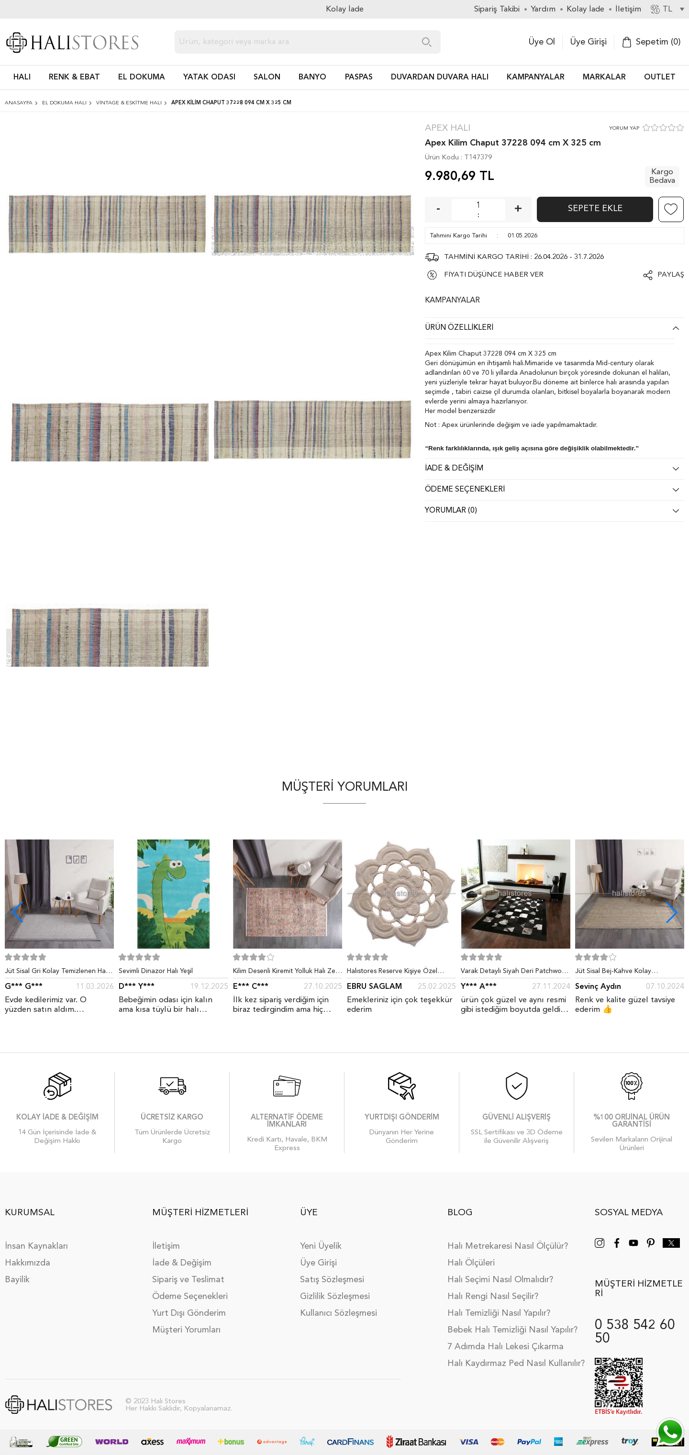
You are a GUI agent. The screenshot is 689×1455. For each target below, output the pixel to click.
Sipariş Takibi (497, 9)
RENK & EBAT (74, 77)
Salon (267, 77)
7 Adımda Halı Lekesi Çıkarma (505, 1347)
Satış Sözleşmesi (332, 1280)
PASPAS (359, 77)
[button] (671, 912)
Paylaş (670, 275)
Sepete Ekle (595, 208)
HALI (22, 77)
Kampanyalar (536, 77)
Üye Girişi (588, 42)
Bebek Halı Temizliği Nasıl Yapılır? (512, 1330)
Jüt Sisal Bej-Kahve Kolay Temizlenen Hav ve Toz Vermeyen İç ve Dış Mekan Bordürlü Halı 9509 (629, 973)
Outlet (660, 77)
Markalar (604, 77)
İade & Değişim (181, 1263)
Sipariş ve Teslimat (188, 1280)
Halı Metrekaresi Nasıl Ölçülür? (507, 1246)
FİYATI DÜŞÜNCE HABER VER (494, 275)
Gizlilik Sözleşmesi (335, 1296)
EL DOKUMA (141, 77)
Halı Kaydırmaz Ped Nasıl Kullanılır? (516, 1363)
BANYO (312, 77)
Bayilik (17, 1280)
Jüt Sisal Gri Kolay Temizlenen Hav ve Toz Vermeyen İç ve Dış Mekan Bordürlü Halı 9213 (57, 973)
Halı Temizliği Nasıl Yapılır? (498, 1313)
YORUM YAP (624, 128)
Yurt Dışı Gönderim (189, 1313)
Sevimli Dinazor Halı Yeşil (156, 971)
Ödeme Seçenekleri (190, 1296)
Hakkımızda (27, 1263)
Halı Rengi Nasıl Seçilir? (492, 1296)
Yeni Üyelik (321, 1246)
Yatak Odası (209, 77)
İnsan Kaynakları (36, 1246)
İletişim (166, 1246)
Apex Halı (447, 128)
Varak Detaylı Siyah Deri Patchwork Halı (514, 973)
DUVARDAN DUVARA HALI (440, 77)
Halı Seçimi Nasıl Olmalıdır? (500, 1280)
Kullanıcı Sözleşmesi (338, 1313)
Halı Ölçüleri (471, 1263)
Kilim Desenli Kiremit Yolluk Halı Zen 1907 (286, 973)
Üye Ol (541, 42)
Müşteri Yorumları (186, 1330)
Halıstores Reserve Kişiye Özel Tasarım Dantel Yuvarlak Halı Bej (396, 973)
